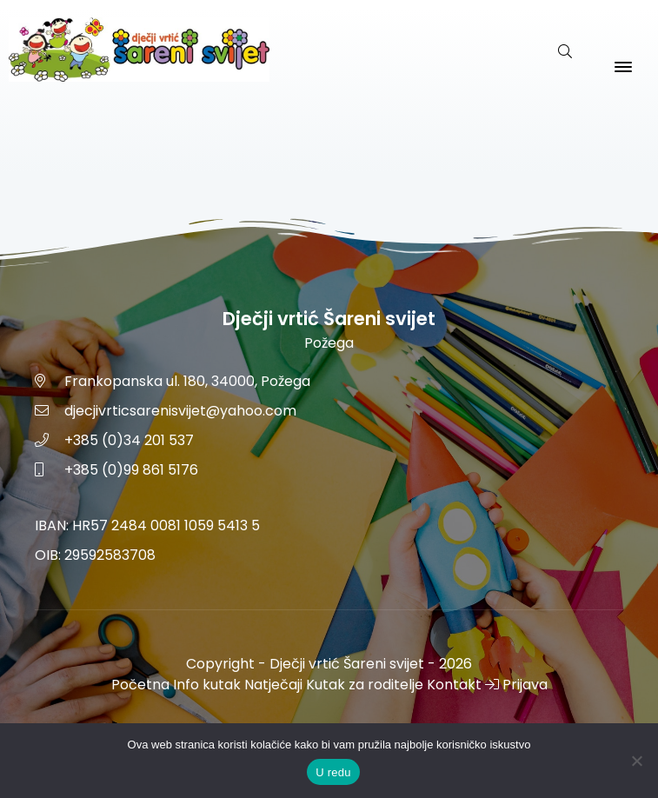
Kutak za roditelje (364, 685)
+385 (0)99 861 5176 (131, 470)
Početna (140, 685)
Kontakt (454, 685)
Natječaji (273, 685)
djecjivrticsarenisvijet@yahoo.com (180, 411)
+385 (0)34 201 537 (129, 440)
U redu (333, 772)
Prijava (516, 685)
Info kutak (207, 685)
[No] (636, 760)
